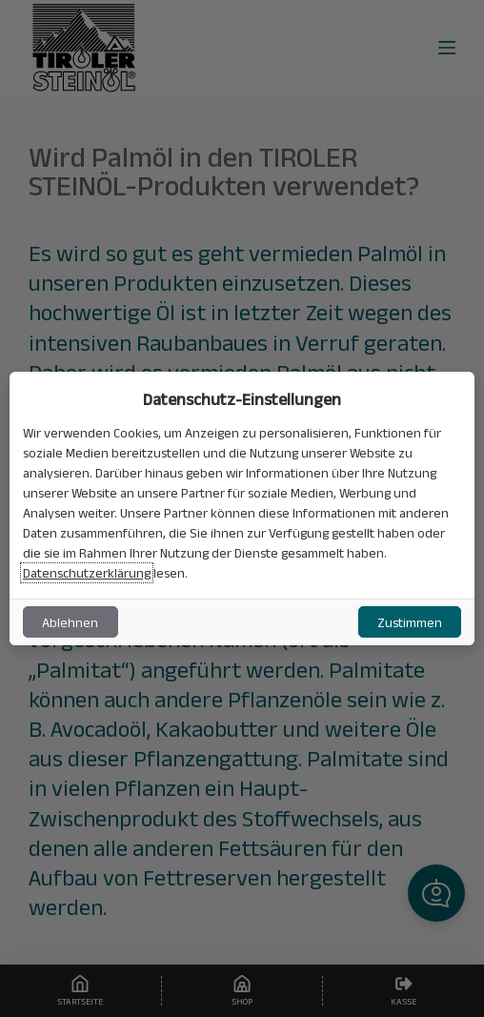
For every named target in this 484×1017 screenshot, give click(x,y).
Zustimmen (409, 622)
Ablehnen (70, 622)
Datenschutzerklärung (87, 572)
